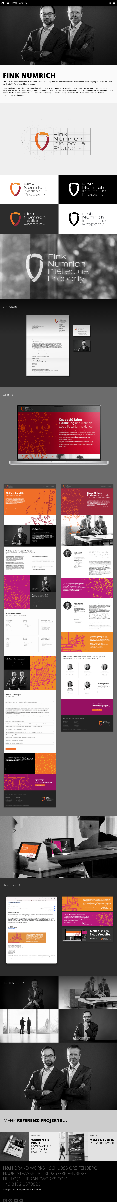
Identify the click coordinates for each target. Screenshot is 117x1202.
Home (5, 1190)
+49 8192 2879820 (21, 1184)
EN (110, 3)
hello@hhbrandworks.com (35, 1179)
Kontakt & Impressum (31, 1190)
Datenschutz (15, 1190)
